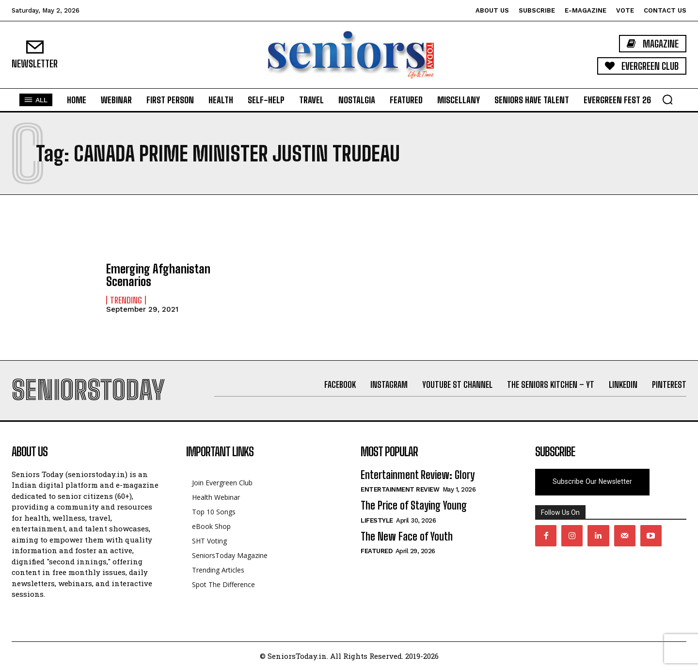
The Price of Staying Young (414, 505)
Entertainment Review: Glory (418, 474)
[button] (667, 99)
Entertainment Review (400, 489)
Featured (376, 551)
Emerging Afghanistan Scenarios (158, 275)
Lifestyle (377, 520)
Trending (126, 300)
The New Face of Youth (407, 536)
